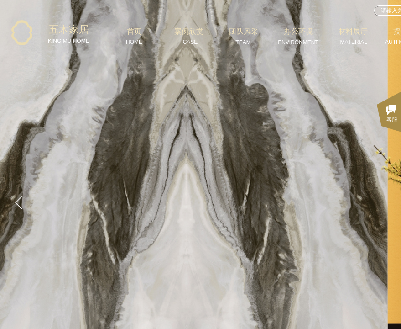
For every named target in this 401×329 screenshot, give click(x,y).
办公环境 (298, 31)
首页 (134, 31)
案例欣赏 (188, 31)
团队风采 (243, 31)
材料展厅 (353, 31)
